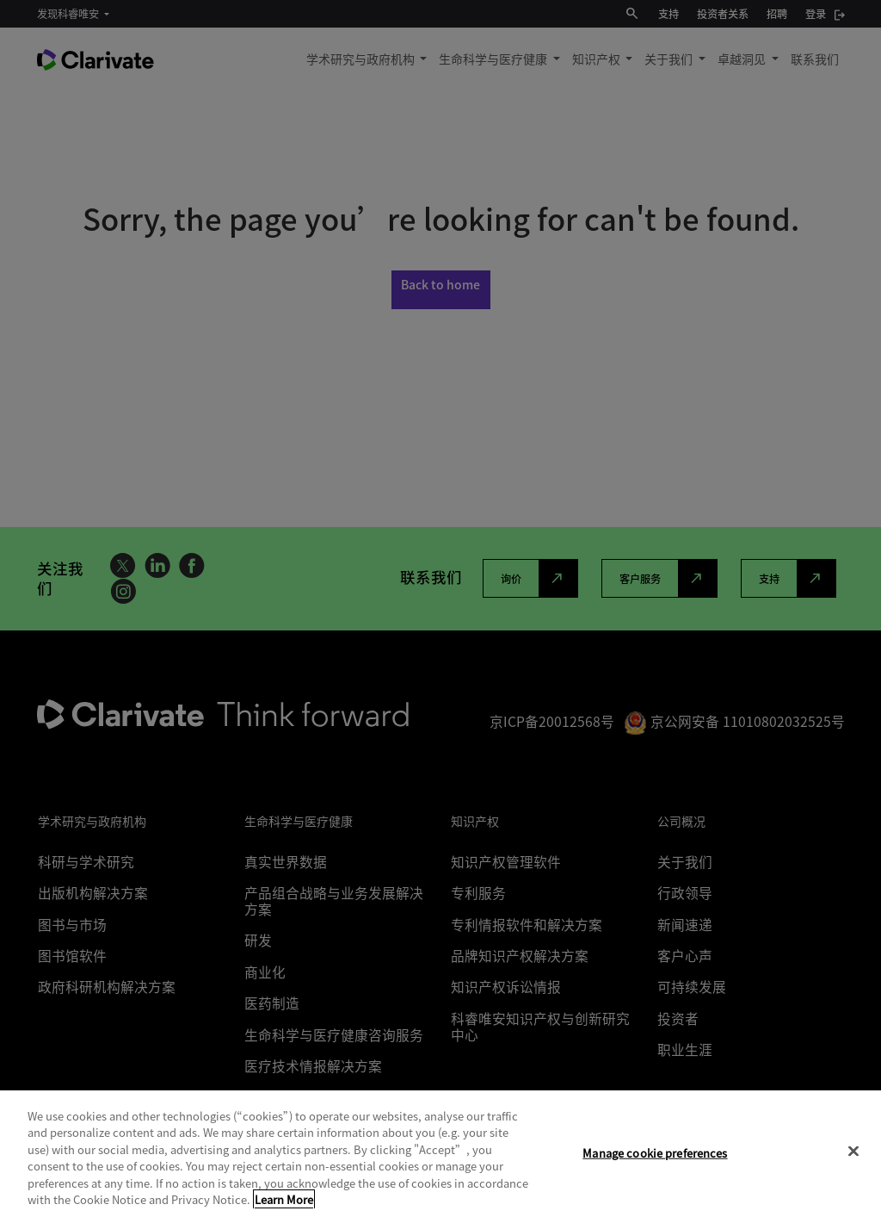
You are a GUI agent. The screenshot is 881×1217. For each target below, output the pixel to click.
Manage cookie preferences (654, 1153)
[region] (440, 1153)
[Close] (853, 1151)
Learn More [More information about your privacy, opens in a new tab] (284, 1199)
